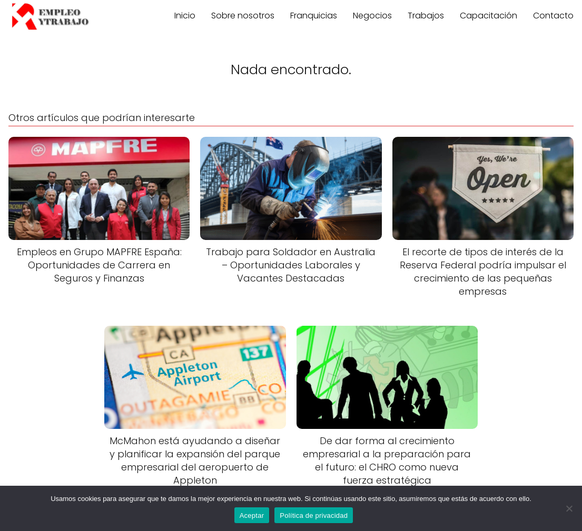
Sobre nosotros (242, 15)
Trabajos (426, 15)
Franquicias (313, 15)
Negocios (372, 15)
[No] (569, 508)
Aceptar (252, 515)
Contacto (553, 15)
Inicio (184, 15)
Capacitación (488, 15)
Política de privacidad (314, 515)
